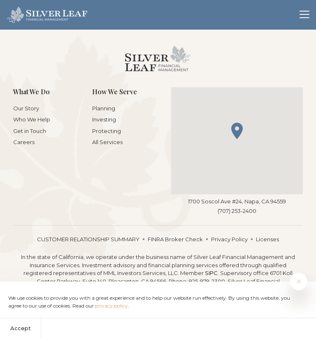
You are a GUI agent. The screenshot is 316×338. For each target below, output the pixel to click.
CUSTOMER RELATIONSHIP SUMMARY (88, 239)
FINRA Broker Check (175, 239)
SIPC (211, 273)
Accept (20, 328)
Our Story (26, 108)
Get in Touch (29, 131)
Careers (24, 142)
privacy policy (111, 306)
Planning (103, 108)
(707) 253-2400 (237, 210)
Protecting (106, 131)
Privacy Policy (229, 239)
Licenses (267, 239)
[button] (237, 131)
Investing (104, 119)
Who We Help (31, 119)
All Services (107, 142)
